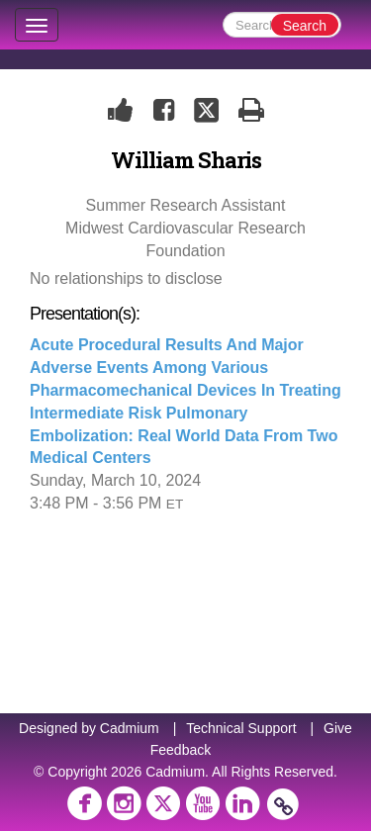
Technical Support (241, 728)
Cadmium (129, 728)
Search (304, 26)
